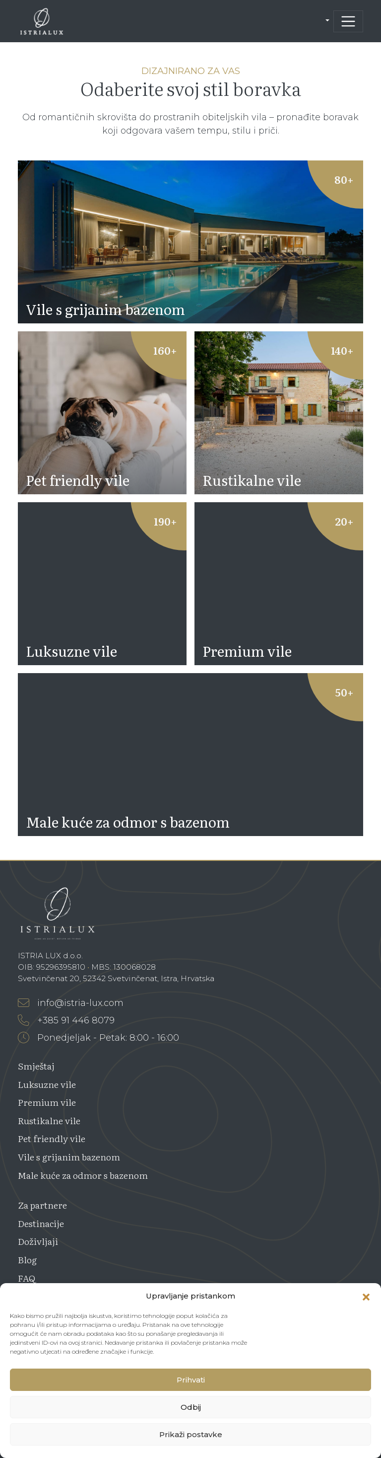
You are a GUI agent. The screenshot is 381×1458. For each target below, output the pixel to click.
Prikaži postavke (190, 1434)
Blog (27, 1259)
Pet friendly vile (51, 1138)
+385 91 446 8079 (66, 1020)
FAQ (26, 1278)
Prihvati (191, 1379)
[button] (366, 1296)
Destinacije (41, 1223)
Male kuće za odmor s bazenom (83, 1175)
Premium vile (47, 1102)
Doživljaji (38, 1241)
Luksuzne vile (47, 1084)
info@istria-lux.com (71, 1003)
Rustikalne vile (49, 1120)
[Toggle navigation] (348, 21)
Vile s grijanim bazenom (69, 1156)
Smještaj (36, 1066)
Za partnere (42, 1205)
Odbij (191, 1407)
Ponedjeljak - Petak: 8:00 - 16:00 (98, 1037)
